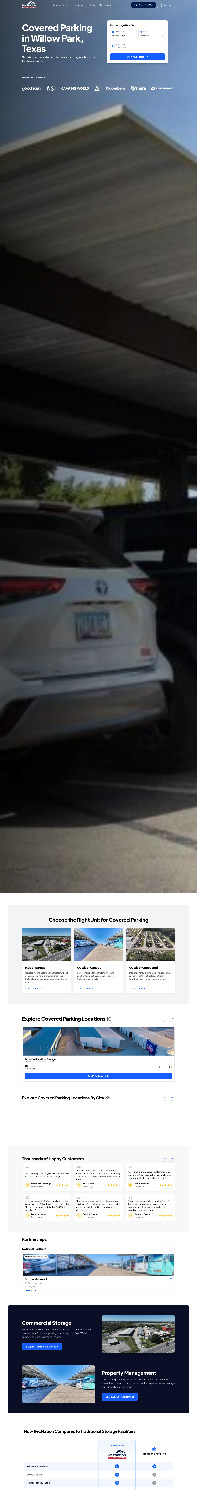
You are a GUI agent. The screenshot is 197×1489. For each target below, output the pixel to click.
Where (145, 32)
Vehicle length (121, 44)
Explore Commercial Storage (42, 1346)
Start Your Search (34, 988)
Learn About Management (120, 1396)
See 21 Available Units (98, 1076)
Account (166, 5)
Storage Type (120, 32)
